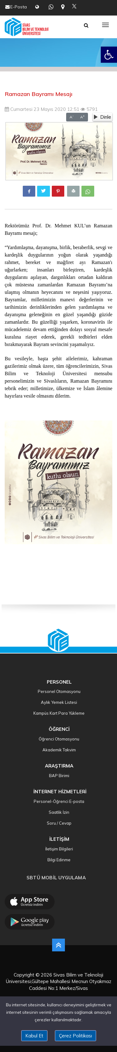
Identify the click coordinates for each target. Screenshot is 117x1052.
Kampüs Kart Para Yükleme (58, 713)
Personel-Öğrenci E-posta (58, 801)
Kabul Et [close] (34, 1036)
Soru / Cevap (58, 823)
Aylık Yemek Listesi (58, 702)
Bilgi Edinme (58, 859)
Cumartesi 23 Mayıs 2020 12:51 (42, 109)
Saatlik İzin (58, 812)
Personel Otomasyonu (58, 691)
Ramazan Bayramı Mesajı (38, 94)
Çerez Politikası (75, 1036)
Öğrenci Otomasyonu (58, 738)
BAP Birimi (58, 775)
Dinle (102, 117)
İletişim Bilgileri (58, 848)
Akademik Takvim (58, 749)
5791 (89, 109)
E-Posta (18, 7)
